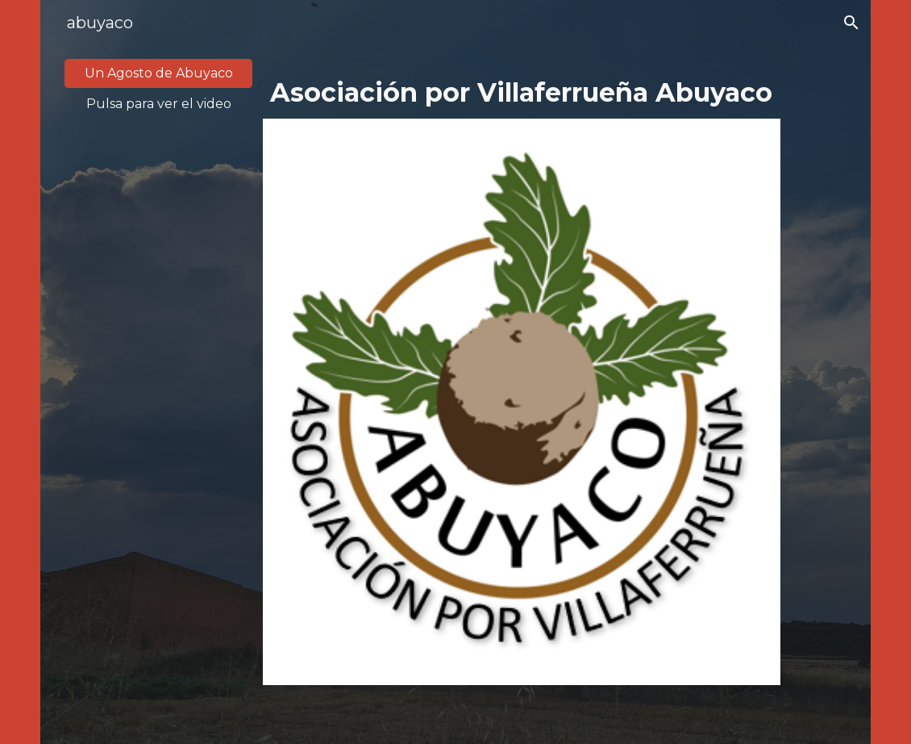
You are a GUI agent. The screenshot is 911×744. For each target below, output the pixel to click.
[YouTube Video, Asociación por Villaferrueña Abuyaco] (158, 282)
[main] (158, 103)
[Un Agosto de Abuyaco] (158, 73)
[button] (851, 22)
